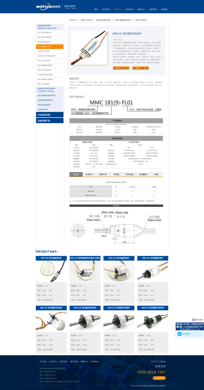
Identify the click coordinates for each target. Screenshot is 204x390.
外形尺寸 (89, 174)
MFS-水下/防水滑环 (44, 70)
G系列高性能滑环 (44, 105)
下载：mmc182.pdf (45, 349)
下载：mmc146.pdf (146, 300)
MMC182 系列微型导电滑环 (51, 308)
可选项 (116, 174)
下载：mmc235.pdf (112, 349)
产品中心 (117, 9)
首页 (96, 9)
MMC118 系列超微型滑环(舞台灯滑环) (85, 258)
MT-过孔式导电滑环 (44, 32)
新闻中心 (141, 9)
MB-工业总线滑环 (44, 84)
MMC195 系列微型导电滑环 (85, 308)
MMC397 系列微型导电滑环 (153, 308)
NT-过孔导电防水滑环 (45, 75)
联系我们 (164, 9)
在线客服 (159, 378)
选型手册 (153, 9)
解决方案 (74, 361)
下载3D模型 (140, 68)
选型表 (76, 174)
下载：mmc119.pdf (112, 300)
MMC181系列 (140, 20)
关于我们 (106, 9)
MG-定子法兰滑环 (44, 61)
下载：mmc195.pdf (78, 349)
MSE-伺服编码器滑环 (45, 65)
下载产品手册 (121, 68)
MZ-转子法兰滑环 (44, 51)
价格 (156, 174)
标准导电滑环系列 (103, 20)
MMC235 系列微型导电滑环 (119, 308)
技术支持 (129, 9)
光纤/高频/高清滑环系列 (46, 95)
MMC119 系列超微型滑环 (119, 258)
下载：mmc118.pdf (78, 300)
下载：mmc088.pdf (45, 300)
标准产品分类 (86, 20)
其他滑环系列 (43, 110)
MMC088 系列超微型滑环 (51, 258)
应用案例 (143, 174)
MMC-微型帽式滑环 (44, 47)
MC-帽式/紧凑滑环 (44, 42)
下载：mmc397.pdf (146, 349)
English (163, 361)
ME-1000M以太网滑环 (45, 79)
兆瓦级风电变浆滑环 (45, 100)
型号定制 (130, 174)
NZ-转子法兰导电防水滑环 (47, 56)
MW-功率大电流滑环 (45, 37)
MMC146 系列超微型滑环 (152, 258)
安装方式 (103, 174)
